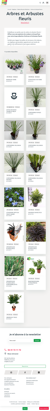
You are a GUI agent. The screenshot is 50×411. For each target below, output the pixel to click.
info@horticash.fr (8, 361)
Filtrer (25, 408)
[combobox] (40, 3)
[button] (25, 23)
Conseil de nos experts (9, 393)
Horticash (6, 391)
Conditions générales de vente (11, 381)
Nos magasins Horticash (10, 379)
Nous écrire (25, 366)
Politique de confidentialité (33, 401)
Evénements (7, 396)
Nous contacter (44, 408)
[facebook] (25, 372)
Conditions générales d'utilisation (18, 403)
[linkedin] (39, 372)
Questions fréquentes (9, 384)
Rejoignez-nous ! (30, 382)
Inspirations (7, 395)
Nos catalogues (8, 378)
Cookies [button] (28, 403)
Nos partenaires (30, 384)
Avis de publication (8, 383)
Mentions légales (22, 401)
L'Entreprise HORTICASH (32, 380)
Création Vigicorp (35, 403)
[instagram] (11, 372)
